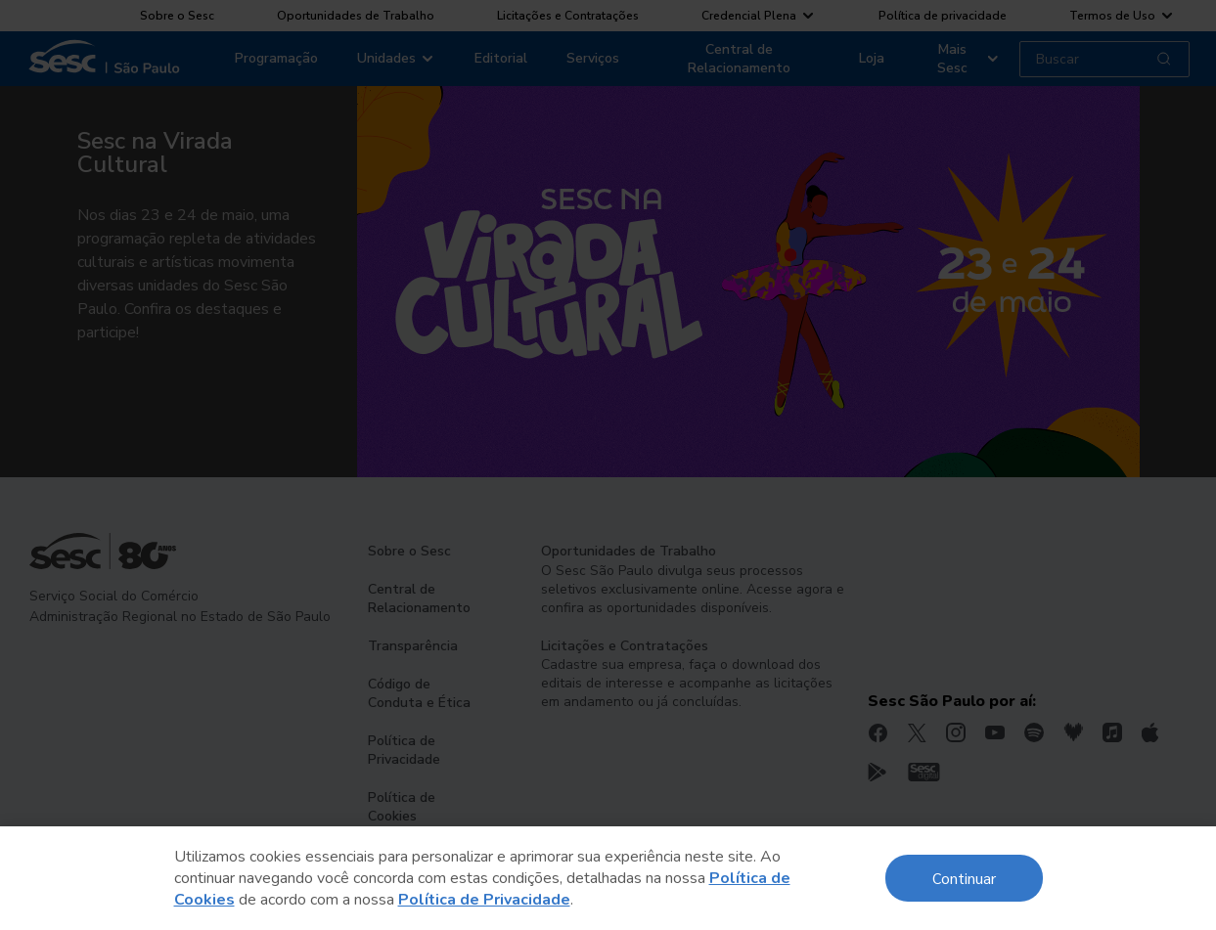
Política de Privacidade (484, 899)
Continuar (964, 877)
